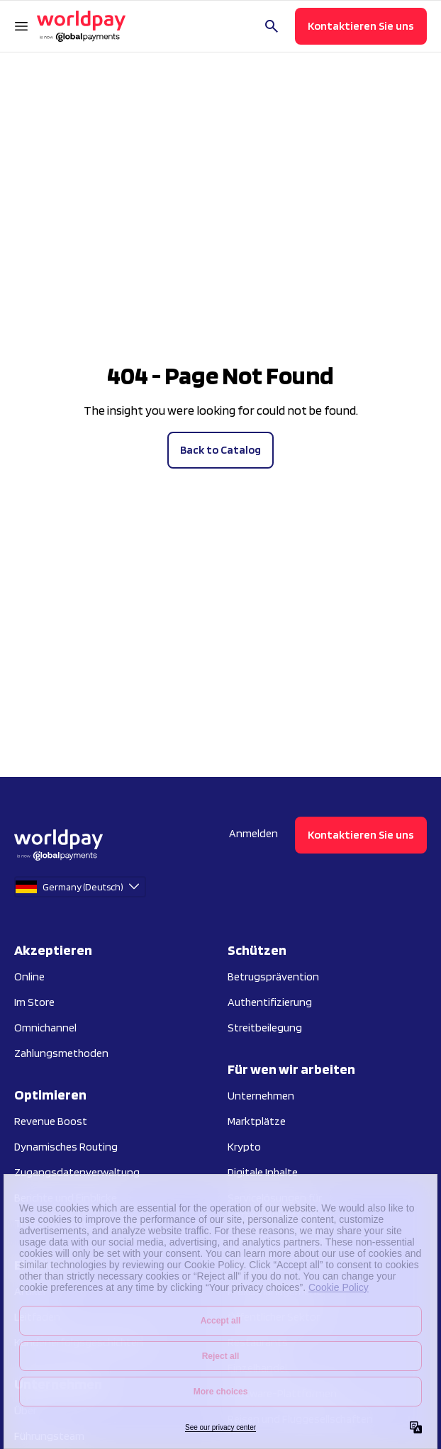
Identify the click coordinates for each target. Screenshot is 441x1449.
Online (29, 976)
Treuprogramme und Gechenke (87, 1223)
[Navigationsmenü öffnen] (21, 26)
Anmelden (253, 833)
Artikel (29, 1291)
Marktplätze (257, 1121)
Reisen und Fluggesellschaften (300, 1419)
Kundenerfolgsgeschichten (78, 1342)
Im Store (34, 1002)
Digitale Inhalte (263, 1172)
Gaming (246, 1265)
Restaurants (258, 1342)
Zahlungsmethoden (61, 1053)
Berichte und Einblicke (65, 1197)
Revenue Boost (50, 1121)
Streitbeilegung (265, 1027)
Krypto (244, 1146)
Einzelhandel (257, 1368)
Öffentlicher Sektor (274, 1317)
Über (25, 1410)
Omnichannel (45, 1027)
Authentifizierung (270, 1002)
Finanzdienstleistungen (285, 1240)
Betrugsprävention (273, 976)
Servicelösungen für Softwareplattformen (280, 1206)
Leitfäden (37, 1317)
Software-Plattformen (282, 1393)
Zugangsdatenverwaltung (77, 1172)
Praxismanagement (274, 1291)
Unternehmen (261, 1095)
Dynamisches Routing (66, 1146)
